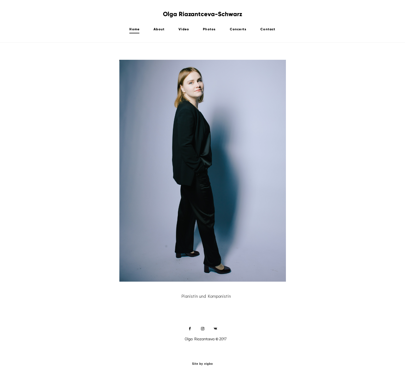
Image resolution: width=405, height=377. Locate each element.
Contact (267, 29)
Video (183, 29)
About (159, 29)
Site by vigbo (202, 364)
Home (134, 29)
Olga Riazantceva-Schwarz (202, 14)
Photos (209, 29)
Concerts (238, 29)
